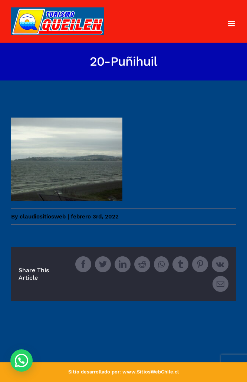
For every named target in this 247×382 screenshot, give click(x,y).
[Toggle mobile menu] (232, 23)
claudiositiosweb (43, 216)
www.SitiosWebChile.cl (150, 372)
